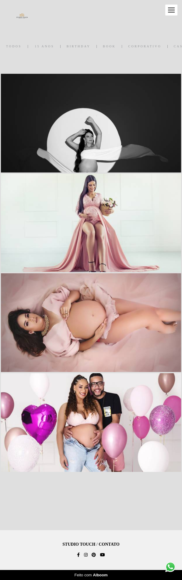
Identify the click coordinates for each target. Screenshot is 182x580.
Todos (14, 46)
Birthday (78, 46)
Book (109, 46)
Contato (109, 544)
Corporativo (144, 46)
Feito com (90, 575)
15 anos (44, 46)
